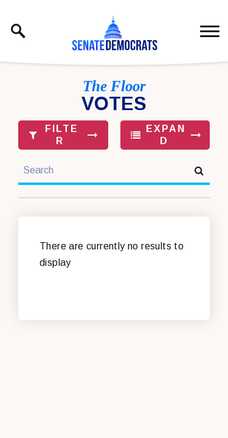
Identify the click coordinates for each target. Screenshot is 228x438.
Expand (158, 134)
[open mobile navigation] (210, 31)
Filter (54, 134)
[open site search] (18, 31)
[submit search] (199, 170)
